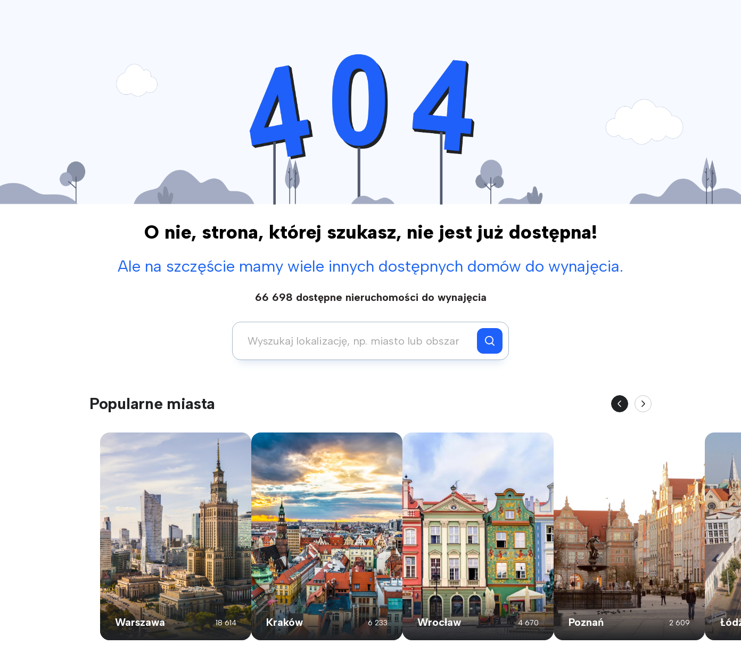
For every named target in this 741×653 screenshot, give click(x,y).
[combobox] (357, 341)
